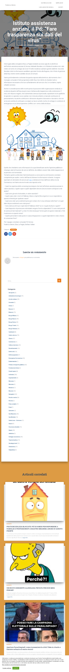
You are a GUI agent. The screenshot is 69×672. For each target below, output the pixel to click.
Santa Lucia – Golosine (15, 420)
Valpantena (12, 450)
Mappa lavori (59, 3)
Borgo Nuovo (12, 318)
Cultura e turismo (13, 345)
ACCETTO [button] (15, 668)
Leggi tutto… (25, 534)
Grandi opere (12, 371)
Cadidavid (11, 332)
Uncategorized (13, 443)
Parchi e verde (13, 397)
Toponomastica (13, 440)
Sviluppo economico (14, 436)
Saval (10, 423)
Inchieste (13, 229)
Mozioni (11, 391)
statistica (11, 433)
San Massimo (12, 413)
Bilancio (11, 312)
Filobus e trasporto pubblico (16, 364)
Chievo (10, 338)
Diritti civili (12, 351)
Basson (11, 309)
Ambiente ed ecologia (15, 296)
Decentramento (13, 348)
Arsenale (11, 302)
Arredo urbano (13, 299)
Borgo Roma (12, 322)
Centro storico (13, 335)
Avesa (10, 305)
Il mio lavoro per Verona (46, 7)
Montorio (11, 387)
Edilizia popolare (13, 355)
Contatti (60, 7)
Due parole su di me (46, 3)
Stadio (10, 430)
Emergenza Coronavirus (15, 358)
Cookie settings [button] (7, 668)
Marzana (11, 381)
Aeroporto (11, 292)
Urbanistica (12, 446)
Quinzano (11, 410)
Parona (11, 400)
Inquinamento (12, 377)
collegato (21, 257)
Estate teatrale (13, 361)
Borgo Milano (12, 315)
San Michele (12, 417)
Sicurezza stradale (14, 427)
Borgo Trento (12, 325)
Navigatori (12, 394)
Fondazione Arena (14, 368)
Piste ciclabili (12, 404)
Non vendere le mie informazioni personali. (14, 665)
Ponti (10, 407)
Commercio (12, 341)
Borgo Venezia (13, 328)
